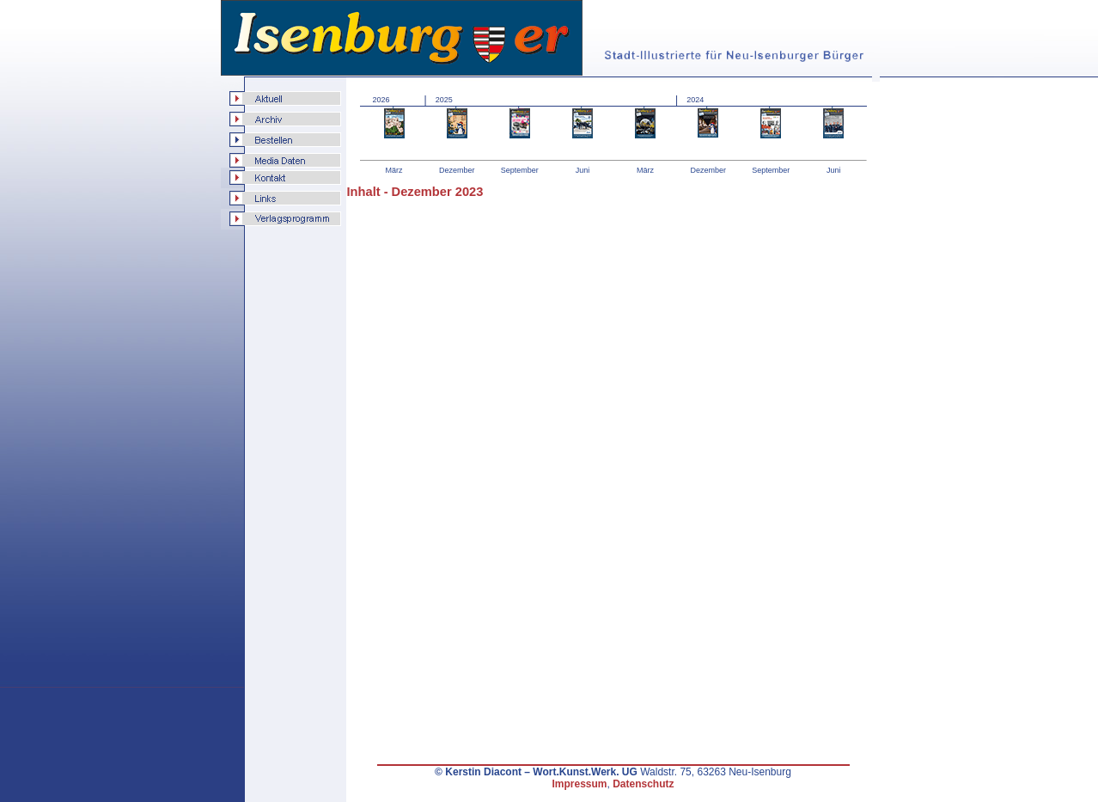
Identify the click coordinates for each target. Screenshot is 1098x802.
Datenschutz (643, 784)
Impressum (579, 784)
